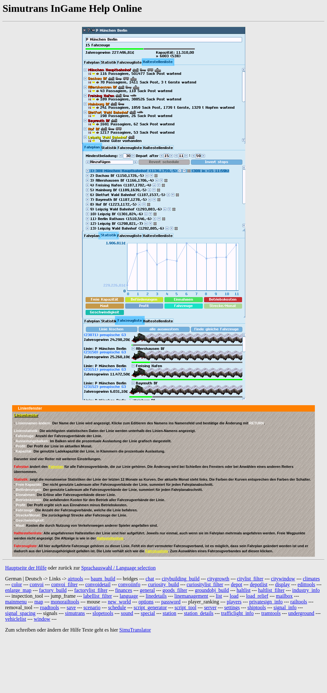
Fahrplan (56, 467)
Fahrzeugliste (156, 551)
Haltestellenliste (110, 538)
